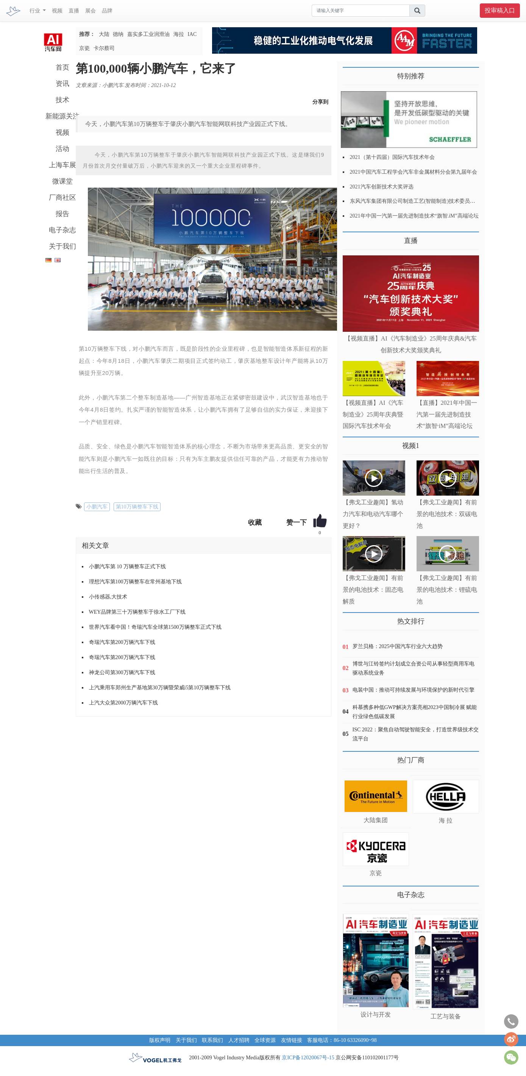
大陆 (104, 34)
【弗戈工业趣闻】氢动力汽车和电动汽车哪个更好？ (373, 514)
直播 (74, 11)
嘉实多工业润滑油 (148, 34)
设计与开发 (376, 1014)
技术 (62, 100)
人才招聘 (239, 1040)
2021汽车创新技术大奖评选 (382, 187)
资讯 (62, 83)
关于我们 (62, 246)
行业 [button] (36, 11)
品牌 (107, 11)
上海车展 (62, 165)
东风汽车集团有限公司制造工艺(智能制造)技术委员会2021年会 (423, 201)
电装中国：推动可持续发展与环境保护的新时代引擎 (413, 690)
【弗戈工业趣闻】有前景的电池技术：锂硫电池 (447, 590)
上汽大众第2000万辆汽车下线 (123, 703)
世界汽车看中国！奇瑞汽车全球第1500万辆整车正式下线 (155, 627)
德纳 (118, 34)
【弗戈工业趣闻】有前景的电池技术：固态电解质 (373, 590)
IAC (192, 34)
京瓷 (84, 48)
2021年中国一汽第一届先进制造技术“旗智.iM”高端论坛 (414, 216)
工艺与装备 (446, 1016)
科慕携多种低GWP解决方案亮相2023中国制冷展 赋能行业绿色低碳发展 (415, 711)
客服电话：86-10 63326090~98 (342, 1040)
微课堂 (62, 181)
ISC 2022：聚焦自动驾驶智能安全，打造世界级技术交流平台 (416, 734)
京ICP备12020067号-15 (308, 1057)
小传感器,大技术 (108, 597)
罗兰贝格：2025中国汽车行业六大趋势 (398, 646)
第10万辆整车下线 (137, 507)
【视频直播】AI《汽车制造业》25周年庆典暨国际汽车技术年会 (373, 414)
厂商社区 (62, 197)
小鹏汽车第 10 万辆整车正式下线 (127, 566)
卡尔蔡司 (104, 48)
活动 (62, 148)
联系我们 (212, 1040)
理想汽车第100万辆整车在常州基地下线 (135, 582)
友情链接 (291, 1040)
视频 (57, 11)
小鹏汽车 (97, 507)
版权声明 (159, 1040)
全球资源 (265, 1040)
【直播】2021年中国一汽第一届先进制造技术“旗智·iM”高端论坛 (447, 414)
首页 (62, 67)
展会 (90, 11)
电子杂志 (62, 230)
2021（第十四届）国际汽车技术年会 (392, 157)
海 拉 (446, 820)
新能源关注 (62, 116)
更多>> (350, 238)
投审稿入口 (500, 10)
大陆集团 (376, 820)
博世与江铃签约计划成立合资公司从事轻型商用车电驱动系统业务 (413, 668)
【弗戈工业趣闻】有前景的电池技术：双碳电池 (447, 514)
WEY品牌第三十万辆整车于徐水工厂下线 (137, 612)
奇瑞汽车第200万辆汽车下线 (122, 642)
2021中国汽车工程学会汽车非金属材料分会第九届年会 (413, 172)
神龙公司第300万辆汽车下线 (122, 672)
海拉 (178, 34)
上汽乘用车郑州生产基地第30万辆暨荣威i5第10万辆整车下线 (160, 687)
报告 (62, 214)
